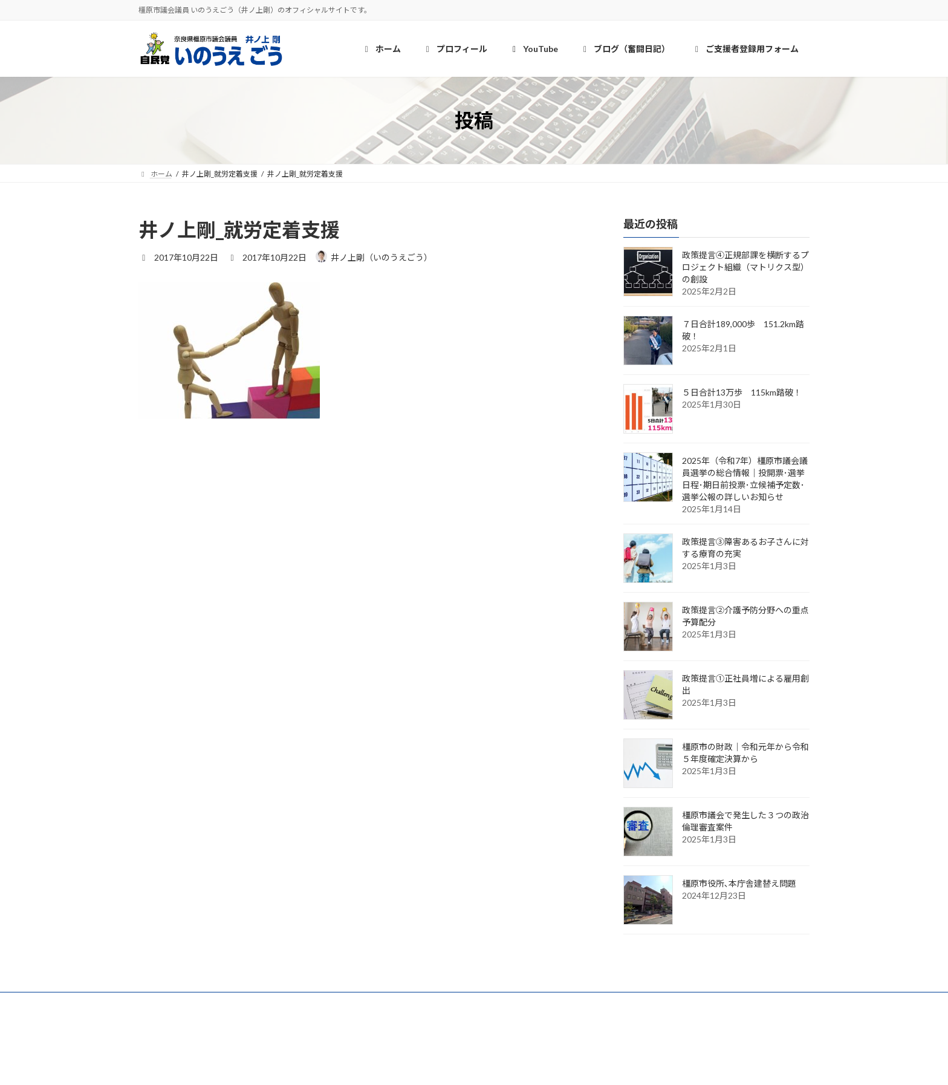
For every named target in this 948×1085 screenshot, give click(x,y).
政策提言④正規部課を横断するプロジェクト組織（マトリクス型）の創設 (745, 267)
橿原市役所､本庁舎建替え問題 (739, 884)
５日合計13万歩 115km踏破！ (742, 393)
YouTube (306, 1003)
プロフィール (235, 1003)
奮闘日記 (370, 1003)
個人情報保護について (572, 1003)
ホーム (167, 1003)
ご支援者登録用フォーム (460, 1003)
